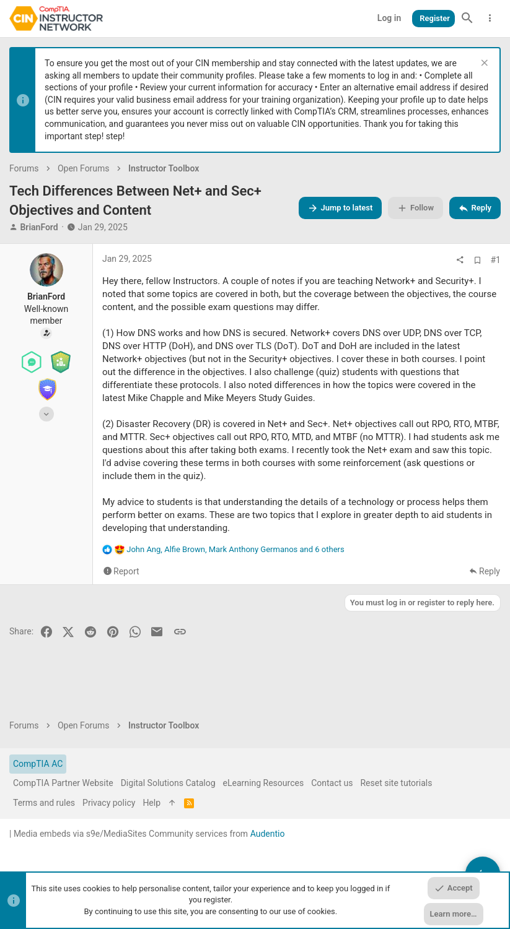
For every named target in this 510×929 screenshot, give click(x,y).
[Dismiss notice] (483, 64)
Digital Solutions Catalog (168, 783)
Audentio (267, 834)
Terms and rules (44, 803)
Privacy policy (108, 803)
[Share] (459, 260)
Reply (489, 572)
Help (151, 803)
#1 (496, 260)
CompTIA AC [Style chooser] (38, 764)
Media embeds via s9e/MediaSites (80, 834)
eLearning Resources (263, 783)
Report (126, 572)
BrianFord (39, 227)
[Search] (467, 19)
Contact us (332, 783)
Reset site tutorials (396, 783)
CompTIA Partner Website (63, 783)
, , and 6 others (235, 549)
